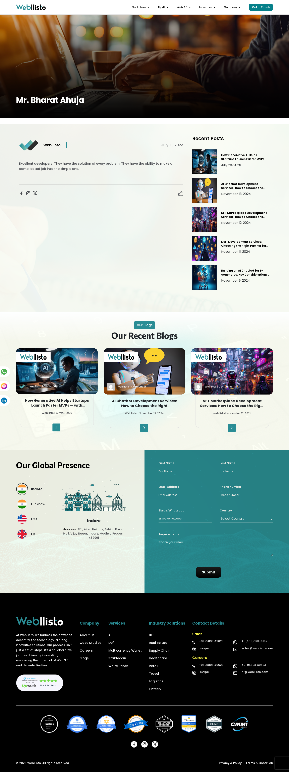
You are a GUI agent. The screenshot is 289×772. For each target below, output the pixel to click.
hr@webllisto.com (255, 672)
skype (204, 648)
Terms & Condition (259, 763)
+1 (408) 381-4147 (255, 641)
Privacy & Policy (230, 763)
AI (109, 635)
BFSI (152, 635)
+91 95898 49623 (211, 641)
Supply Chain (159, 650)
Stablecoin (117, 658)
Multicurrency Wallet (125, 650)
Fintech (155, 689)
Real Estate (158, 642)
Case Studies (90, 642)
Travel (154, 673)
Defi (111, 642)
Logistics (156, 681)
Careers (86, 650)
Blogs (84, 658)
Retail (153, 666)
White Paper (118, 666)
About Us (87, 635)
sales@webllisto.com (257, 648)
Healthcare (158, 658)
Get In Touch (261, 7)
